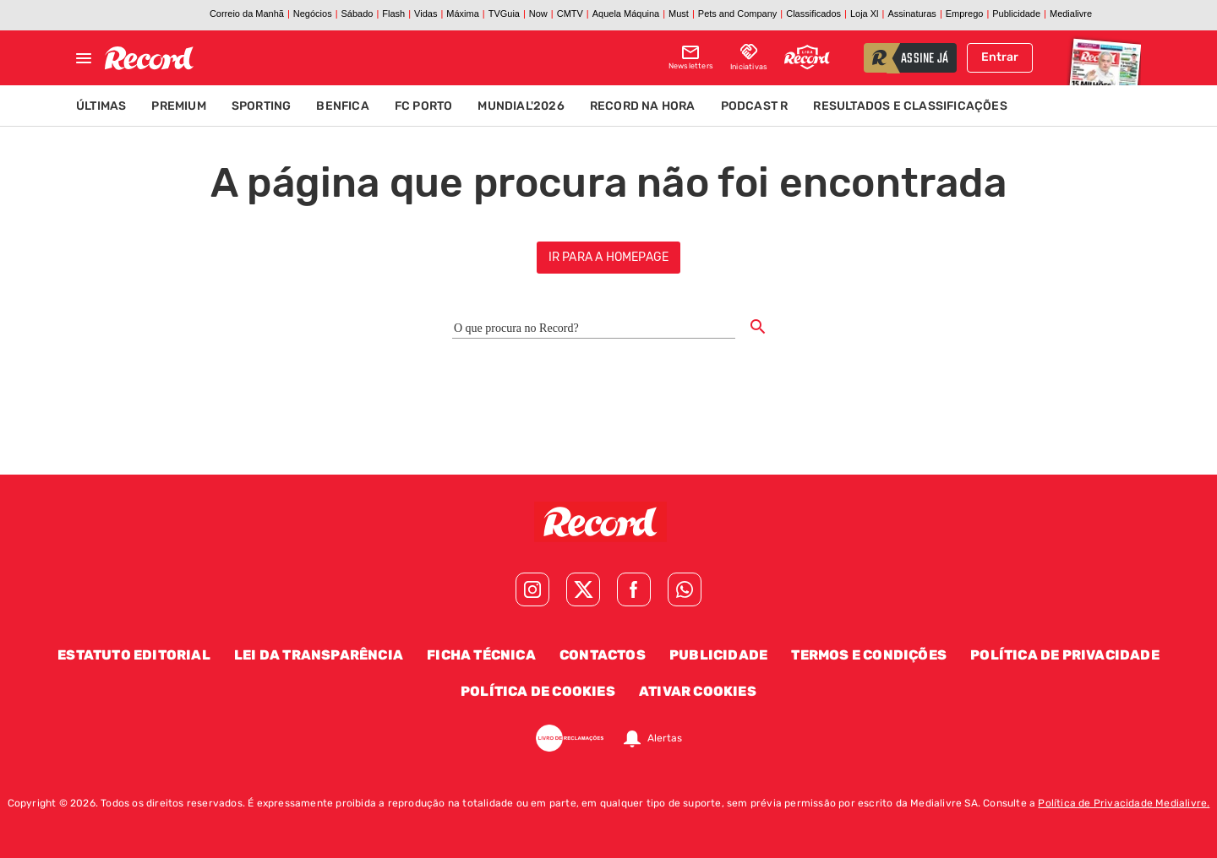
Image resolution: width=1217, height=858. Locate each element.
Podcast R (755, 106)
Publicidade (718, 655)
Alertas (664, 738)
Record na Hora (643, 106)
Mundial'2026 (521, 106)
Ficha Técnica (481, 655)
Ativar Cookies (697, 691)
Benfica (342, 106)
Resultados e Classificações (910, 106)
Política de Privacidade (1065, 655)
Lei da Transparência (318, 655)
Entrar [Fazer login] (999, 57)
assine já (924, 59)
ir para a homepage (608, 257)
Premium (178, 106)
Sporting (262, 106)
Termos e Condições (869, 655)
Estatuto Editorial (133, 655)
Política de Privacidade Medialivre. (1123, 803)
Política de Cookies (538, 691)
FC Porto (424, 106)
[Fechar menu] (83, 58)
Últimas (101, 106)
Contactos (602, 655)
